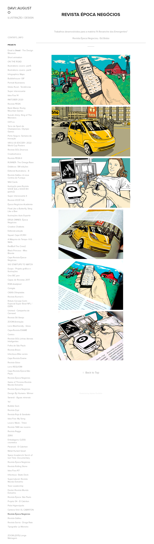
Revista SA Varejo (16, 317)
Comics (11, 334)
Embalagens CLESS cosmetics (17, 441)
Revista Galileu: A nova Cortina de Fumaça (18, 176)
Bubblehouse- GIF (16, 78)
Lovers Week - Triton (17, 422)
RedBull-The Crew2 (17, 246)
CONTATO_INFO (15, 37)
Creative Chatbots (16, 226)
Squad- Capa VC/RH (17, 235)
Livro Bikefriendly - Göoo (19, 325)
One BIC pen (14, 275)
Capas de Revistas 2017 (19, 279)
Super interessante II (17, 195)
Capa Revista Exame (17, 358)
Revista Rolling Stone (17, 466)
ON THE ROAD (15, 61)
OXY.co (11, 121)
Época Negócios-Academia (20, 204)
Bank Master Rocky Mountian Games (17, 109)
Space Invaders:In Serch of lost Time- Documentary (20, 456)
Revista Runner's (15, 296)
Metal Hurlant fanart (17, 450)
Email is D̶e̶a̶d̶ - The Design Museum (20, 52)
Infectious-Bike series (18, 354)
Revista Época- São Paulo (19, 497)
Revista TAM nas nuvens (19, 427)
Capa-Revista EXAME (17, 330)
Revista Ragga (14, 431)
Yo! (9, 401)
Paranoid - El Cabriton (18, 446)
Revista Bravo (14, 349)
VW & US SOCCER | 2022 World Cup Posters (19, 144)
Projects (12, 45)
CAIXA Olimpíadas (16, 292)
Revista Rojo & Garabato (19, 414)
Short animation (15, 57)
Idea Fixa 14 (13, 95)
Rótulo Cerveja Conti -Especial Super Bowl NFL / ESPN (20, 303)
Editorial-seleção (15, 230)
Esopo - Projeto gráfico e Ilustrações (19, 270)
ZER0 (10, 435)
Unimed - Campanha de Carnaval (18, 312)
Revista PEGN (14, 103)
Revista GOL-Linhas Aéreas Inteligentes (20, 340)
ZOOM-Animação (15, 321)
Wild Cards (13, 181)
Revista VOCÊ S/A (16, 200)
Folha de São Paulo (17, 345)
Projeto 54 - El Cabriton (18, 501)
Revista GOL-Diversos (18, 149)
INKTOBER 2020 (15, 99)
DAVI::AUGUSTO (20, 10)
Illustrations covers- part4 (19, 70)
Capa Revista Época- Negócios (17, 259)
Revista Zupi (13, 410)
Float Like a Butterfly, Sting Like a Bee (20, 210)
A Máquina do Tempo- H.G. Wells (20, 241)
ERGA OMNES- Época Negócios (18, 221)
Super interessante (16, 91)
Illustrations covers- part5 (19, 65)
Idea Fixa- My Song (16, 418)
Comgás (11, 288)
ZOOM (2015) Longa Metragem (17, 537)
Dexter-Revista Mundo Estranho (18, 491)
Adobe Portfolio (96, 393)
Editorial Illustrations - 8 (18, 170)
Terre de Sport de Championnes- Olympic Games (18, 129)
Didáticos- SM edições (18, 166)
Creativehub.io (14, 153)
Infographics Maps (16, 74)
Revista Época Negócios (19, 377)
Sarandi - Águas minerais (19, 397)
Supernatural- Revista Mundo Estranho (18, 480)
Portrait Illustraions (16, 82)
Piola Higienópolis (16, 505)
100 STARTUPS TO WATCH (20, 264)
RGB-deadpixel (15, 284)
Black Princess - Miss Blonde (17, 252)
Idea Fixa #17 (14, 470)
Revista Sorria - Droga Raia (20, 522)
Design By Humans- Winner (20, 393)
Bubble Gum (13, 405)
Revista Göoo (14, 362)
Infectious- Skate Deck (18, 474)
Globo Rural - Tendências (19, 86)
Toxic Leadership (15, 485)
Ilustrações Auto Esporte (19, 215)
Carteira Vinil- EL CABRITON (21, 509)
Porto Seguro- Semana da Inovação (19, 137)
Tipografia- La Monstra (18, 526)
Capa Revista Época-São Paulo (19, 372)
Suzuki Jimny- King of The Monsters (20, 116)
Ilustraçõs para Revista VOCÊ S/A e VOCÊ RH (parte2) (18, 189)
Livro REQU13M (15, 366)
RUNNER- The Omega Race (21, 162)
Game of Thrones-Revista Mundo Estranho (19, 383)
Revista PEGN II (15, 158)
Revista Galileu (14, 518)
